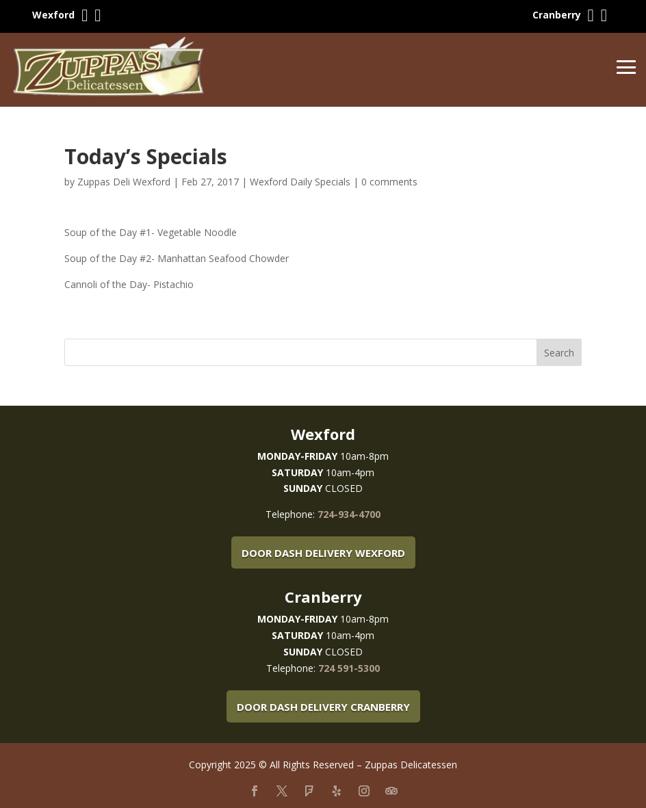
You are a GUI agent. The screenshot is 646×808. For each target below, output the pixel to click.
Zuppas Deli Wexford (123, 181)
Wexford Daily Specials (300, 181)
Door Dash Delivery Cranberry (323, 707)
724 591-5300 (349, 668)
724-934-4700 (349, 514)
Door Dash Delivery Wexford (323, 553)
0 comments (389, 181)
